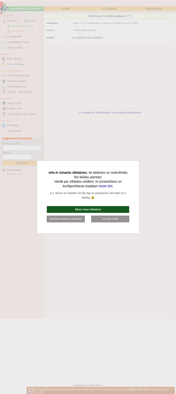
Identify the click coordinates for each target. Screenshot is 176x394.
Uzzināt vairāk (110, 218)
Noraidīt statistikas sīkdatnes (66, 218)
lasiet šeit (105, 186)
